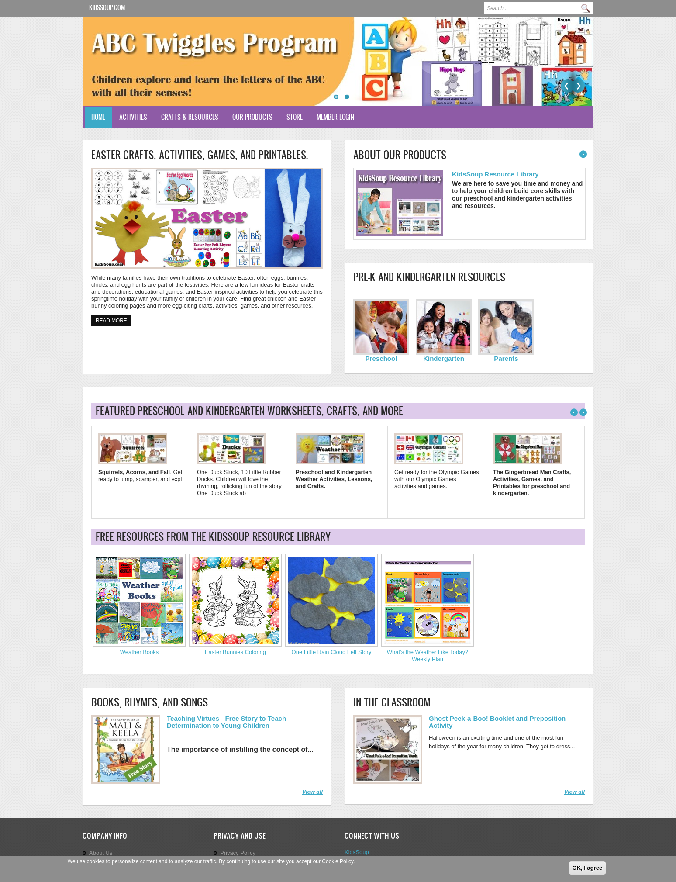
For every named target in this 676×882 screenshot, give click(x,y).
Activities (133, 116)
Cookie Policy (337, 861)
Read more (113, 320)
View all (312, 792)
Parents (506, 358)
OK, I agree (588, 868)
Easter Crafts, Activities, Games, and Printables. (199, 155)
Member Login (335, 116)
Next (579, 86)
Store (294, 116)
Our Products (252, 116)
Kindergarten (443, 358)
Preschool (381, 358)
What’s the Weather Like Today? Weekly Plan (427, 655)
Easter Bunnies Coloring (235, 652)
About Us (100, 853)
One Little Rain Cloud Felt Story (332, 652)
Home (98, 116)
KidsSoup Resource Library (495, 174)
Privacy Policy (237, 853)
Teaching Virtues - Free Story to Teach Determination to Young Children (226, 722)
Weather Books (139, 652)
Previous (567, 86)
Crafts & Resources (189, 116)
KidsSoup (357, 852)
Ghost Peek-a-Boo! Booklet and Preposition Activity (497, 722)
